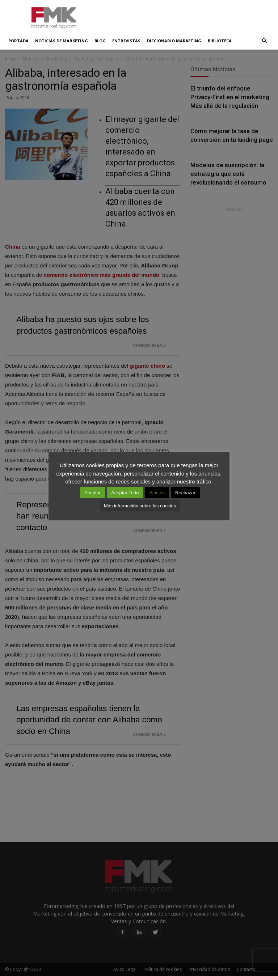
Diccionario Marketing (174, 40)
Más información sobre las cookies (140, 505)
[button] (264, 41)
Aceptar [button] (92, 492)
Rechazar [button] (185, 492)
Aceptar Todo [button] (125, 492)
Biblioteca (220, 40)
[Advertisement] (188, 16)
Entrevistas (126, 40)
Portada (18, 40)
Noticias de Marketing (61, 40)
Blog (100, 40)
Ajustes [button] (157, 492)
